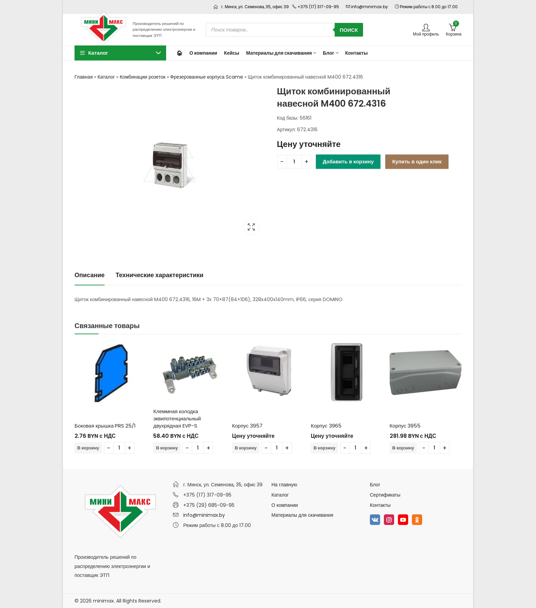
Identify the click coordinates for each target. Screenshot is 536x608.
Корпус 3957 (247, 425)
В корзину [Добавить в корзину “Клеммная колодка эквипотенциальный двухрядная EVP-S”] (167, 448)
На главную (284, 484)
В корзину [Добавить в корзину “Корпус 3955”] (403, 448)
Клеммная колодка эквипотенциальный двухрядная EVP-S (177, 418)
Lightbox (251, 227)
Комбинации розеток (142, 76)
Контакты (380, 505)
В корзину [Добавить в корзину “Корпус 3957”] (246, 448)
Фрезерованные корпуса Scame (206, 76)
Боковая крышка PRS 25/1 (105, 425)
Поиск (349, 29)
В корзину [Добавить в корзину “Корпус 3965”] (324, 448)
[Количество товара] (294, 161)
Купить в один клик (416, 161)
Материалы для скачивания (302, 515)
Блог (375, 484)
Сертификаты (385, 494)
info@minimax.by (204, 515)
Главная (84, 76)
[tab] (90, 275)
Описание (90, 275)
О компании (284, 505)
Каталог (106, 76)
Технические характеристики (159, 275)
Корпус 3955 (405, 425)
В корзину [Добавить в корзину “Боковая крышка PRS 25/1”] (88, 448)
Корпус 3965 (326, 425)
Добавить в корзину (348, 161)
